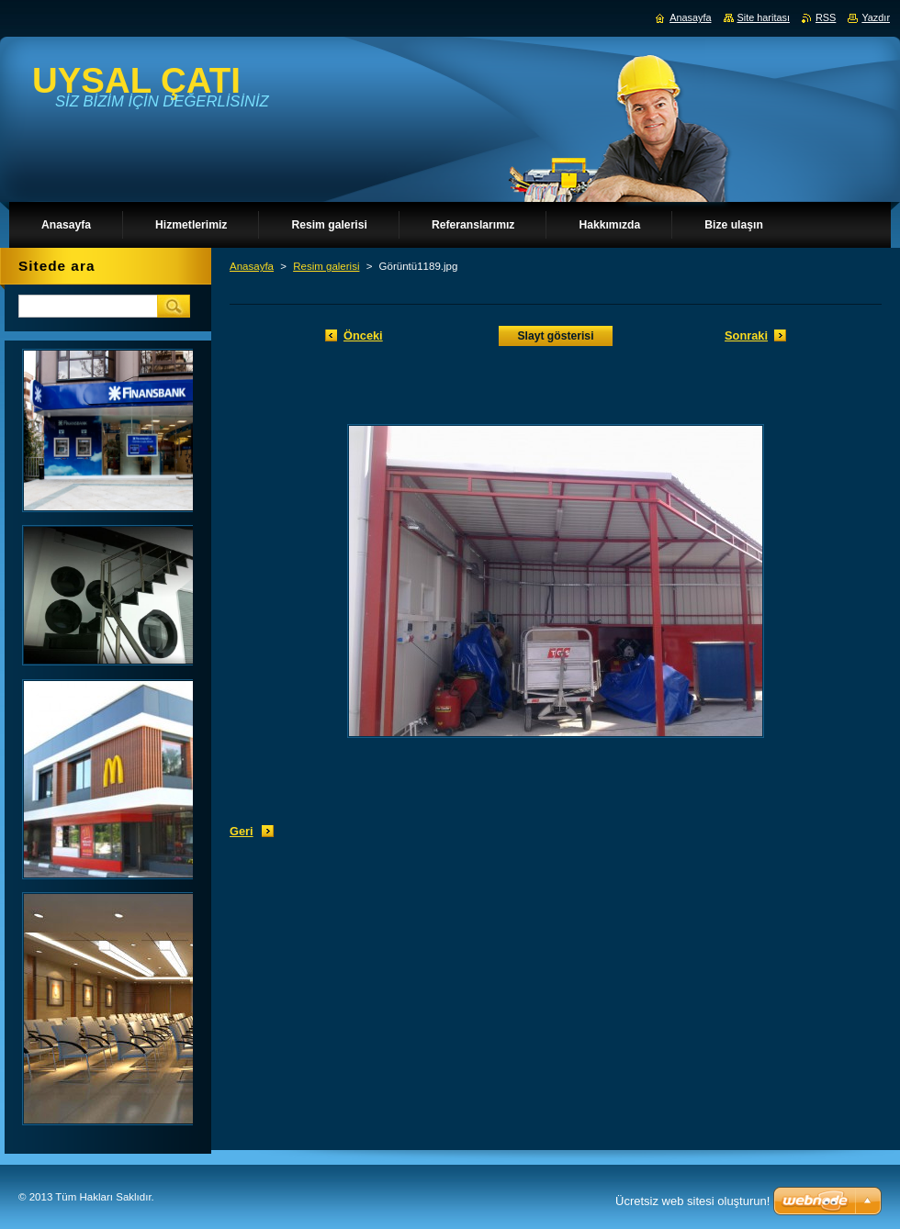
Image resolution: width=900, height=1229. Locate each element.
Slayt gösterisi (555, 336)
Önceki (363, 335)
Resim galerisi (326, 266)
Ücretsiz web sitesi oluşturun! (692, 1201)
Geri (241, 831)
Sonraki (746, 335)
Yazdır (875, 17)
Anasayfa (252, 266)
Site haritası (763, 17)
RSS (826, 17)
